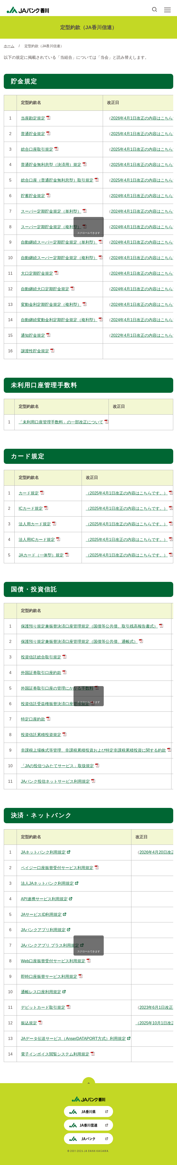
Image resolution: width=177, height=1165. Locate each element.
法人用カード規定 (37, 524)
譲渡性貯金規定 (37, 351)
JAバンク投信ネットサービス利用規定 (58, 781)
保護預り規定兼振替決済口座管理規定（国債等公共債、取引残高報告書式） (92, 626)
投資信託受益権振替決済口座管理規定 (58, 704)
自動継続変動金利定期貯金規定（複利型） (62, 320)
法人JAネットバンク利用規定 (50, 883)
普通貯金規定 (35, 134)
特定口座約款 (35, 719)
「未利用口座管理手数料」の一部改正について (64, 422)
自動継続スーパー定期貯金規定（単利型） (62, 242)
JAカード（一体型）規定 (44, 555)
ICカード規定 (33, 508)
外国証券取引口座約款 (43, 673)
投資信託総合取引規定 (43, 657)
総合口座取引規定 (39, 149)
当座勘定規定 (35, 118)
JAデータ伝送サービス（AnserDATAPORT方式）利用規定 (75, 1038)
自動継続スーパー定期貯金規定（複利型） (62, 258)
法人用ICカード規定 (39, 539)
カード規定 (31, 493)
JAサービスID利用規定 (43, 914)
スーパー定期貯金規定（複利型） (54, 227)
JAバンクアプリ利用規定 (45, 930)
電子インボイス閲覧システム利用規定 (58, 1054)
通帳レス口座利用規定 (43, 992)
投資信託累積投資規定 (43, 735)
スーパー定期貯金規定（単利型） (54, 211)
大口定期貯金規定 (39, 273)
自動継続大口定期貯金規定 (48, 289)
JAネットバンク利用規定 (45, 852)
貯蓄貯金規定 (35, 196)
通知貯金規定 (35, 335)
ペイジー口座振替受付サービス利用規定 (60, 868)
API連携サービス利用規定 (46, 899)
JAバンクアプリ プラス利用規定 (52, 945)
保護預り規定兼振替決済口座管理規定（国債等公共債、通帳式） (82, 641)
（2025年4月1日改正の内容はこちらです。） (129, 493)
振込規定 (31, 1023)
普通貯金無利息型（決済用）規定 (54, 164)
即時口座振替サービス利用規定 (52, 976)
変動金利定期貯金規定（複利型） (54, 304)
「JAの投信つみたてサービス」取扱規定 (60, 766)
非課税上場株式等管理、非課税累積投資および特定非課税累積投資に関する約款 (96, 750)
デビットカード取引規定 (45, 1007)
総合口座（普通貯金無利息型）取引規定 (60, 180)
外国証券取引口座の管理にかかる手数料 (60, 688)
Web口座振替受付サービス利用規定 (56, 961)
